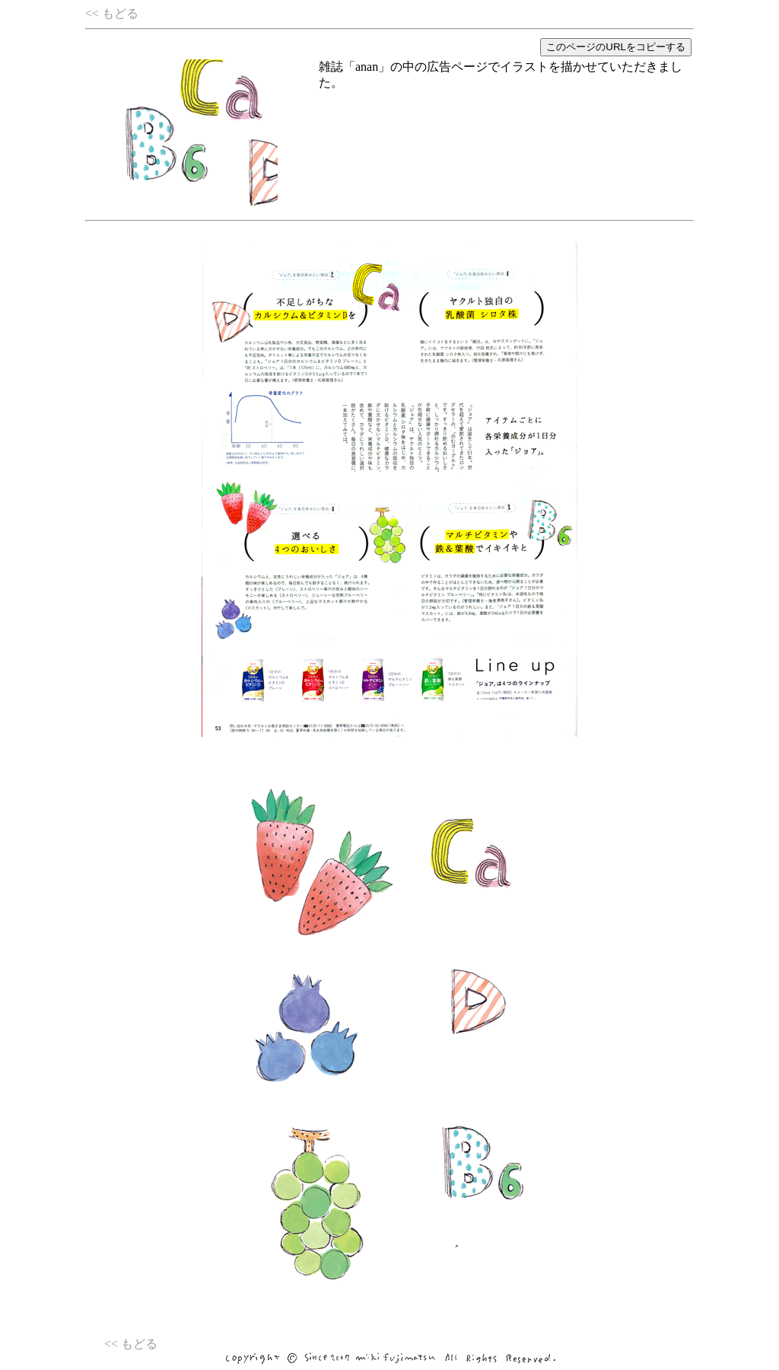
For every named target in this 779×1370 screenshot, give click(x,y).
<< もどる (111, 13)
